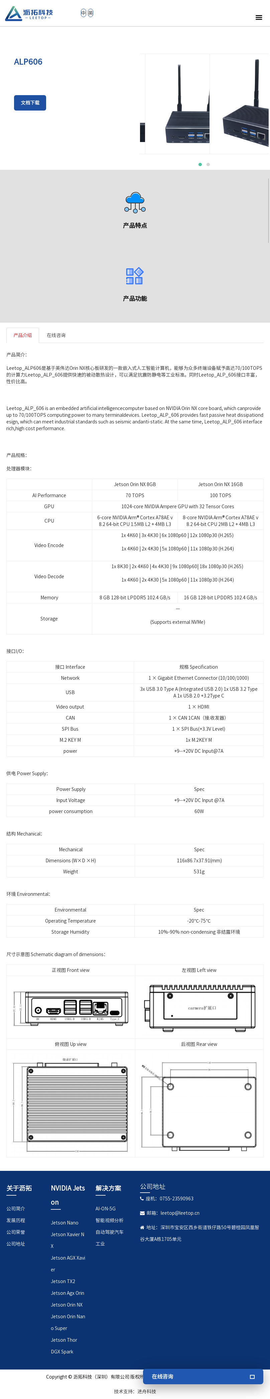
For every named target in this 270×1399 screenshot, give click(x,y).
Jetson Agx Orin (67, 1293)
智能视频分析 (110, 1220)
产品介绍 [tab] (22, 335)
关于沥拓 (19, 1188)
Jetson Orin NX (67, 1305)
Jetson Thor (64, 1340)
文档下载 (30, 103)
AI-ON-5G (106, 1208)
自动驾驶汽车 (110, 1232)
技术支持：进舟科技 (135, 1391)
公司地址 (15, 1244)
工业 (100, 1244)
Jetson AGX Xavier (68, 1264)
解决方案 (108, 1188)
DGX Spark (62, 1351)
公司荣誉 (15, 1232)
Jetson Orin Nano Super (68, 1322)
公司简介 (15, 1208)
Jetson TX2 (63, 1281)
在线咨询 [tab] (56, 335)
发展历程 (15, 1220)
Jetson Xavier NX (67, 1240)
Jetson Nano (65, 1222)
